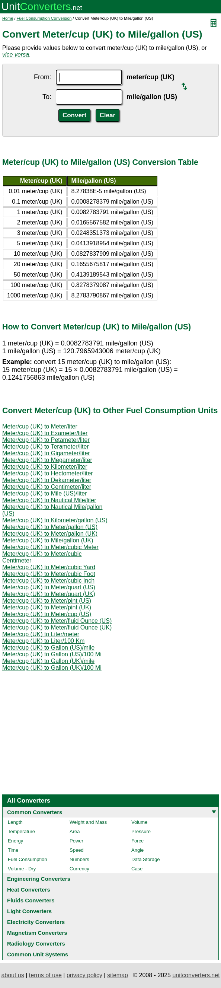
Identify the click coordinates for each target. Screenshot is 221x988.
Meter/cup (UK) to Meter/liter (39, 426)
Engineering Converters (38, 879)
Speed (77, 850)
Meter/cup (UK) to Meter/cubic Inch (48, 580)
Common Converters (34, 812)
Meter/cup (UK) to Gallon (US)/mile (48, 647)
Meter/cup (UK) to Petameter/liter (46, 440)
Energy (15, 841)
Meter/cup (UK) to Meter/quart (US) (48, 587)
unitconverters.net (196, 975)
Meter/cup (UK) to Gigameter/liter (46, 453)
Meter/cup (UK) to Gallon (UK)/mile (48, 661)
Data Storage (145, 859)
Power (76, 841)
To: (46, 97)
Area (75, 831)
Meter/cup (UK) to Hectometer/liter (47, 473)
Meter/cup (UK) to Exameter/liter (44, 433)
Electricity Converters (36, 922)
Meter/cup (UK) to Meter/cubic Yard (48, 567)
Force (137, 841)
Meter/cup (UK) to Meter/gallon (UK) (49, 533)
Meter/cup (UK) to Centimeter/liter (46, 487)
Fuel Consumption (27, 859)
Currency (79, 868)
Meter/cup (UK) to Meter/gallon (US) (49, 527)
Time (13, 850)
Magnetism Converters (37, 933)
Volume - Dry (22, 868)
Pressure (141, 831)
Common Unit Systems (37, 954)
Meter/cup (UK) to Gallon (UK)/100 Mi (52, 667)
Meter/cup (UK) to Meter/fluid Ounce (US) (57, 621)
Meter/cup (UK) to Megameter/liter (47, 460)
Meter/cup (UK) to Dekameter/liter (46, 480)
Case (136, 868)
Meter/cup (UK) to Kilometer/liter (44, 466)
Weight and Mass (88, 822)
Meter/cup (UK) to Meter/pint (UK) (46, 607)
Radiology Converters (36, 943)
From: (42, 77)
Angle (137, 850)
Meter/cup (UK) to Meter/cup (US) (46, 614)
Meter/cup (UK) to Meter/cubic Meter (50, 547)
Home (7, 18)
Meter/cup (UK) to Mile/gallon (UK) (47, 540)
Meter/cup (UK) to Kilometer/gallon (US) (55, 520)
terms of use (45, 975)
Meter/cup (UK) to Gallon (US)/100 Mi (52, 654)
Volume (139, 822)
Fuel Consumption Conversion (44, 18)
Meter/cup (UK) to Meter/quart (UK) (48, 594)
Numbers (79, 859)
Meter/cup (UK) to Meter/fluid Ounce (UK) (57, 627)
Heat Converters (28, 889)
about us (12, 975)
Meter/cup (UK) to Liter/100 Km (43, 641)
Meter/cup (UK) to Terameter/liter (45, 446)
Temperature (21, 831)
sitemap (117, 975)
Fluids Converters (31, 900)
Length (15, 822)
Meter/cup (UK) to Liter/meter (40, 634)
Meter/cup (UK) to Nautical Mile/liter (49, 500)
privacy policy (84, 975)
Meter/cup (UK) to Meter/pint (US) (46, 600)
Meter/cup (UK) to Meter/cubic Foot (48, 574)
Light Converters (29, 911)
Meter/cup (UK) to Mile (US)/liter (44, 493)
